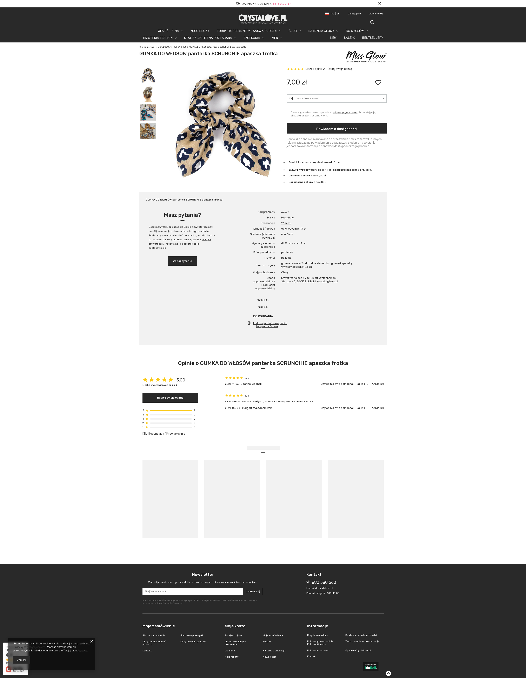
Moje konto (235, 626)
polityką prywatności (344, 112)
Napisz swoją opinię (170, 397)
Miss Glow (287, 217)
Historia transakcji (274, 650)
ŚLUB (293, 31)
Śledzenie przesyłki (191, 635)
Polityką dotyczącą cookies (29, 647)
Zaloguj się (354, 13)
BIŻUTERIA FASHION (158, 38)
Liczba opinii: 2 (315, 69)
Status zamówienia (153, 635)
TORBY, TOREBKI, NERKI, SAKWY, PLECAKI (247, 31)
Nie (378, 383)
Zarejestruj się (233, 635)
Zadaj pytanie (182, 261)
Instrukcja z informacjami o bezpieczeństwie (270, 325)
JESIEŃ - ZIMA (168, 31)
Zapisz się (253, 591)
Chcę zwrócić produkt (193, 641)
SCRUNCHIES (179, 47)
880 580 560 (324, 582)
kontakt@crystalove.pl (319, 588)
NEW (333, 38)
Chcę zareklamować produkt (154, 643)
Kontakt (147, 650)
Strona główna (146, 47)
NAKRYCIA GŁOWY (321, 31)
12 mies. (286, 223)
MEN (275, 38)
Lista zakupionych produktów (235, 643)
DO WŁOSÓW (355, 31)
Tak (363, 383)
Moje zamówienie (158, 626)
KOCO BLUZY (200, 31)
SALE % (349, 38)
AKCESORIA (252, 38)
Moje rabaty (232, 656)
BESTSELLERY (372, 38)
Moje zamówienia (273, 635)
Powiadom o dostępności (336, 129)
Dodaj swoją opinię (340, 69)
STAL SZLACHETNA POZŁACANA (208, 38)
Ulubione (376, 13)
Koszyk (267, 641)
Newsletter (202, 578)
